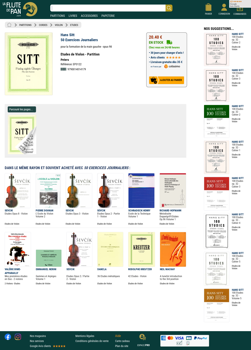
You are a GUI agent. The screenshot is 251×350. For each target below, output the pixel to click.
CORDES (43, 25)
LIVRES (73, 16)
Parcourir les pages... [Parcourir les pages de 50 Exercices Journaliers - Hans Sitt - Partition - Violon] (21, 109)
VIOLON (59, 25)
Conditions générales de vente (94, 341)
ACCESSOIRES (89, 16)
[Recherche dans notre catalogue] (111, 8)
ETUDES (74, 25)
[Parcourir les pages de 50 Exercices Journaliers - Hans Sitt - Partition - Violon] (38, 153)
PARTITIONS (57, 16)
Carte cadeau (122, 341)
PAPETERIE (108, 16)
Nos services (37, 341)
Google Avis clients (47, 346)
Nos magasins (38, 336)
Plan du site (121, 346)
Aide (118, 336)
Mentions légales (84, 336)
